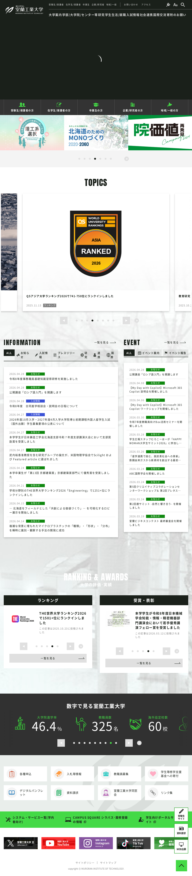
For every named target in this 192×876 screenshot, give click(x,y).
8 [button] (113, 320)
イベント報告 (177, 352)
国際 (112, 355)
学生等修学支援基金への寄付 (165, 774)
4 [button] (95, 159)
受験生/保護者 (56, 4)
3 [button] (90, 159)
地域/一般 (111, 4)
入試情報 (43, 355)
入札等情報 (68, 774)
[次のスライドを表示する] (126, 320)
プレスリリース (66, 355)
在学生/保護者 (73, 4)
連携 (99, 355)
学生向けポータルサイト (160, 819)
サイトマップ (108, 862)
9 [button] (116, 743)
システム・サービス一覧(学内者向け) (33, 819)
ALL (9, 352)
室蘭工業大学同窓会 (119, 792)
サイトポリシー (85, 862)
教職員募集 (115, 774)
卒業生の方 (96, 110)
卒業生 (86, 4)
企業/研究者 (98, 4)
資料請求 (66, 792)
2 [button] (85, 159)
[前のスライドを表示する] (64, 320)
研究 (86, 355)
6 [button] (105, 159)
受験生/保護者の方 (22, 110)
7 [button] (111, 159)
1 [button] (79, 159)
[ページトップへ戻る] (181, 865)
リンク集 (160, 792)
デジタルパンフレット (25, 792)
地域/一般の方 (169, 110)
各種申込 (19, 774)
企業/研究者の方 (133, 110)
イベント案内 (151, 352)
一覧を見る (101, 342)
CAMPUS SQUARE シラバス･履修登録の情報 (100, 819)
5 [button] (100, 159)
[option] (32, 132)
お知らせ (25, 355)
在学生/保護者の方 (59, 110)
